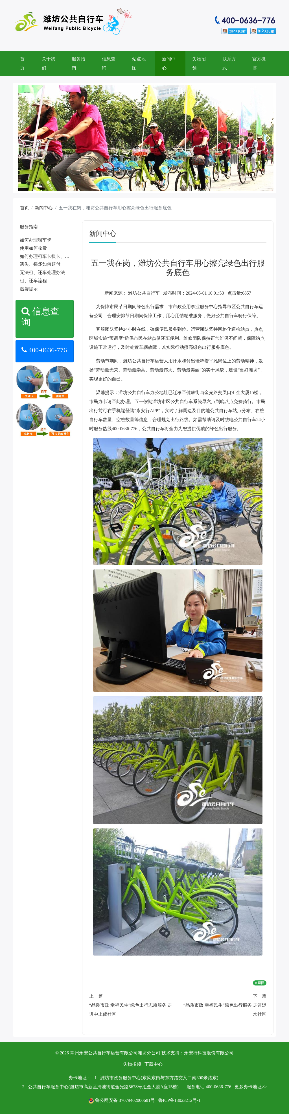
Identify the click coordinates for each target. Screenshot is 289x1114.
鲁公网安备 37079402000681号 (125, 1100)
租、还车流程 (33, 280)
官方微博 (259, 63)
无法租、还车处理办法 (42, 272)
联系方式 (229, 63)
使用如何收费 (33, 248)
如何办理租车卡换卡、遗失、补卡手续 (58, 256)
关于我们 (48, 63)
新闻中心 (169, 63)
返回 (259, 983)
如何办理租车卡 (35, 240)
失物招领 (199, 63)
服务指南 (78, 63)
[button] (20, 138)
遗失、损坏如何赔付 (40, 264)
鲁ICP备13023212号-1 (179, 1100)
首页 (22, 63)
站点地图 (139, 63)
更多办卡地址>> (251, 1086)
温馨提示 (29, 288)
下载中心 (153, 1064)
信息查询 (108, 63)
